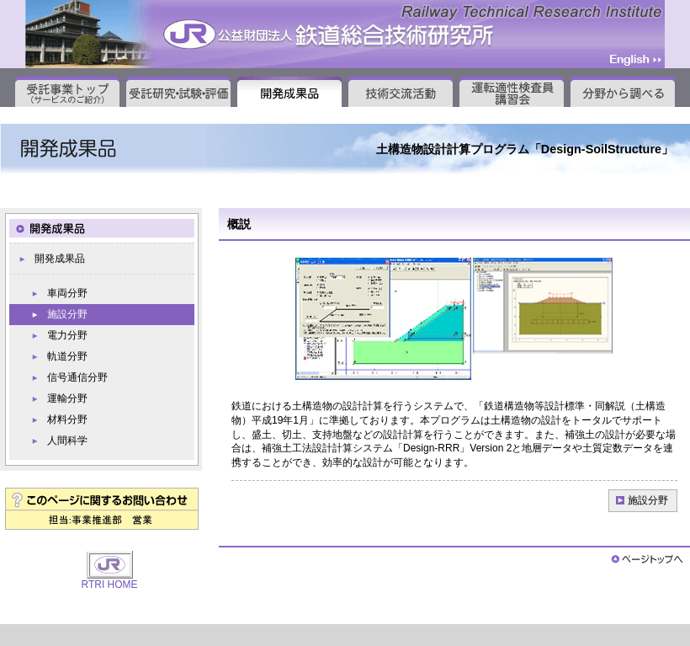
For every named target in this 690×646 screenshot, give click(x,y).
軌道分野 (67, 356)
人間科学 (67, 440)
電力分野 (67, 335)
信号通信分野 (77, 377)
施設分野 (648, 500)
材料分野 (67, 419)
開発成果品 (59, 258)
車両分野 (67, 293)
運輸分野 (67, 398)
